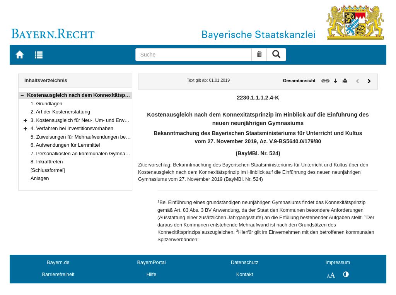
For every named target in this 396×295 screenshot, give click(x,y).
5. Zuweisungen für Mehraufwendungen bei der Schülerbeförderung (106, 137)
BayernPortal (151, 262)
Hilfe (152, 274)
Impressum (338, 262)
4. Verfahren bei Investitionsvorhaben (72, 128)
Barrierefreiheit (58, 274)
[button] (22, 95)
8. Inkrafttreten (47, 162)
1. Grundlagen (46, 103)
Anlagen (40, 178)
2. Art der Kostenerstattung (60, 112)
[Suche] (193, 54)
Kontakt (244, 274)
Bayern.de (58, 262)
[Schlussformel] (48, 170)
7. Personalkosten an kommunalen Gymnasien (83, 153)
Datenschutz (244, 262)
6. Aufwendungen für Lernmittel (65, 145)
